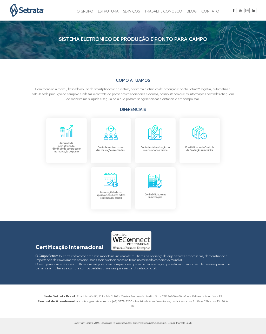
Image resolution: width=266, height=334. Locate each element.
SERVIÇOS (131, 11)
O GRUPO (85, 11)
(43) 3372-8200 (122, 301)
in (253, 10)
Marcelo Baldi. (184, 323)
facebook (233, 10)
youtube (240, 10)
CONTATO (210, 11)
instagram (247, 10)
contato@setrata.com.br (94, 301)
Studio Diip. (161, 323)
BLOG (192, 11)
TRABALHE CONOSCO (163, 11)
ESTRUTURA (108, 11)
